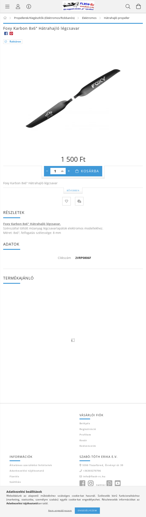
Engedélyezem (87, 510)
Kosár (83, 440)
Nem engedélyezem (60, 510)
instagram (90, 483)
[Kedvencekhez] (66, 201)
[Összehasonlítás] (79, 201)
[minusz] (47, 171)
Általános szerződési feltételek (31, 465)
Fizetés (14, 476)
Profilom (85, 434)
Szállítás (15, 481)
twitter (101, 485)
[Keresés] (128, 6)
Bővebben (73, 190)
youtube (117, 483)
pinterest (109, 483)
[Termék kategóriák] (7, 6)
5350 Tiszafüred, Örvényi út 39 (102, 465)
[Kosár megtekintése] (138, 6)
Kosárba (90, 171)
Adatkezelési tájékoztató (27, 470)
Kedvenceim (87, 445)
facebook (82, 483)
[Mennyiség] (55, 171)
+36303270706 (92, 470)
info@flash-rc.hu (94, 476)
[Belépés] (18, 6)
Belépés (84, 423)
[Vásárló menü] (28, 6)
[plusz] (69, 171)
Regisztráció (87, 429)
